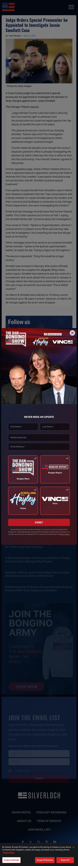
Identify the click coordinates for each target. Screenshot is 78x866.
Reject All (65, 860)
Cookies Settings (11, 860)
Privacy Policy (9, 852)
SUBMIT (39, 522)
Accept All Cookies (45, 860)
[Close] (72, 333)
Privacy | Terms (64, 534)
